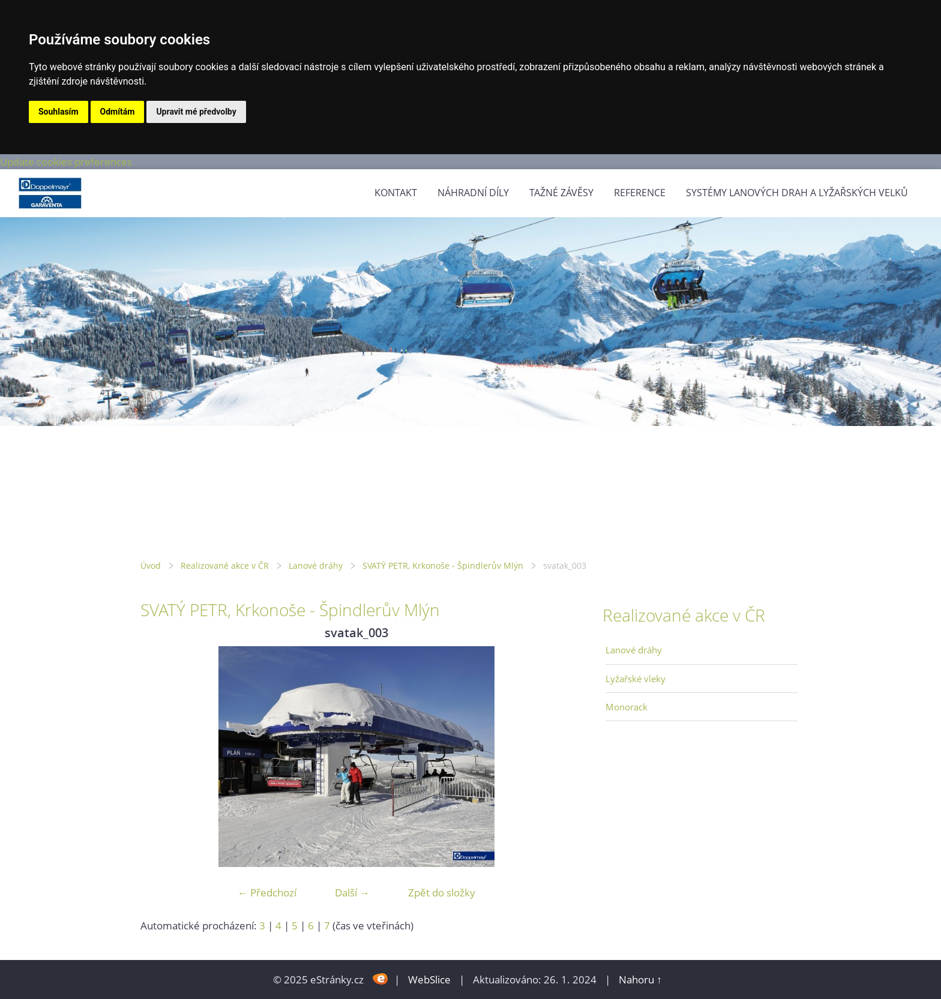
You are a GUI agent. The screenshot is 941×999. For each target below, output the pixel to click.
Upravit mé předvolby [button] (196, 111)
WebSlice (429, 979)
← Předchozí (267, 892)
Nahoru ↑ (640, 979)
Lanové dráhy (316, 565)
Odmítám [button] (117, 111)
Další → (352, 892)
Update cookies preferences (66, 162)
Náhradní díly (473, 192)
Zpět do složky (441, 892)
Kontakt (395, 192)
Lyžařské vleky (636, 679)
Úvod (150, 565)
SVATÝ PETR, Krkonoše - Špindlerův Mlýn (442, 565)
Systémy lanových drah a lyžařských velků (797, 192)
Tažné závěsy (561, 192)
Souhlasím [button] (58, 111)
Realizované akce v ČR (225, 565)
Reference (640, 192)
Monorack (627, 707)
